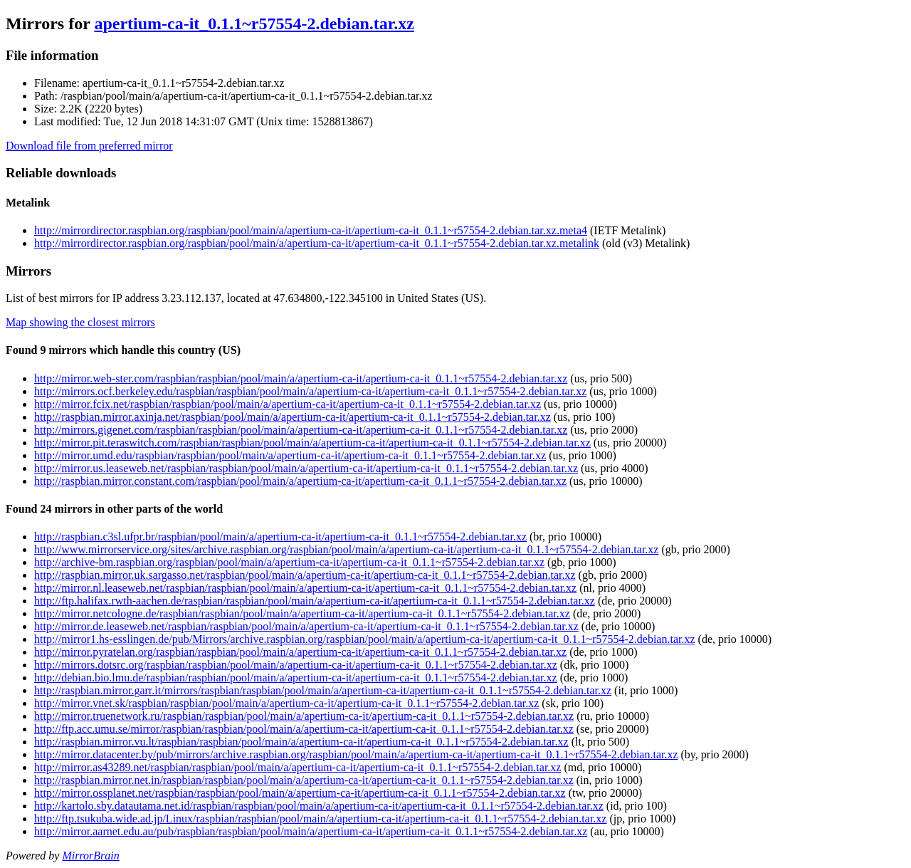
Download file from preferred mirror (89, 146)
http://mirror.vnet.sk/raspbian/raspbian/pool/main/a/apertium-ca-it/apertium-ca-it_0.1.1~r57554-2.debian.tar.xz (286, 703)
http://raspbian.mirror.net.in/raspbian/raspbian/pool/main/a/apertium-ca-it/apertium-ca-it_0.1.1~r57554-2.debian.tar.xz (304, 780)
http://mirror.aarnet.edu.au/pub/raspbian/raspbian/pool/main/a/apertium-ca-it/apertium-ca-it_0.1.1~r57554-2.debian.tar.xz (310, 831)
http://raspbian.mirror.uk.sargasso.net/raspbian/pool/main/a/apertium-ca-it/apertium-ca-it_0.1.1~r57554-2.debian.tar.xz (305, 575)
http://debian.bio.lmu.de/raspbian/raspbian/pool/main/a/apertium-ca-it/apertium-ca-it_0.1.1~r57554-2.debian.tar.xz (295, 677)
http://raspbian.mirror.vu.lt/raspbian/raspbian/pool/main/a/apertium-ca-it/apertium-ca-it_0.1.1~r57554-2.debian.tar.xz (301, 742)
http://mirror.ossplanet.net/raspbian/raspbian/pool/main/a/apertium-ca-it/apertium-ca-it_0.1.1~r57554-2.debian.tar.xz (300, 793)
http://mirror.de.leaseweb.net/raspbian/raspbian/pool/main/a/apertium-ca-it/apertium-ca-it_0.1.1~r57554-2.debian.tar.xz (306, 626)
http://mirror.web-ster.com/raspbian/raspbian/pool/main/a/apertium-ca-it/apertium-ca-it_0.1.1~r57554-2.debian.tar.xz (300, 378)
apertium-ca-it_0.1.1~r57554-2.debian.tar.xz (254, 23)
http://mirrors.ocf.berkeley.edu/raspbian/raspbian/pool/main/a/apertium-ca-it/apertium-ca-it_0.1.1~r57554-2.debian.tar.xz (310, 391)
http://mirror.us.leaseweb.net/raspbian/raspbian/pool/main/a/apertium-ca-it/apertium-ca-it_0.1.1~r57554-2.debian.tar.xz (306, 468)
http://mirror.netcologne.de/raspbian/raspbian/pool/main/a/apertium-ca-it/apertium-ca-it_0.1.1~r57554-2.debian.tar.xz (302, 613)
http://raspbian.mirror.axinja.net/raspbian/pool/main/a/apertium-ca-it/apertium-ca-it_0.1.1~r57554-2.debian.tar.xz (292, 417)
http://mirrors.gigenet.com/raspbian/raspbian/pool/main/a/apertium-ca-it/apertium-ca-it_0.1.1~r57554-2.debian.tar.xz (300, 430)
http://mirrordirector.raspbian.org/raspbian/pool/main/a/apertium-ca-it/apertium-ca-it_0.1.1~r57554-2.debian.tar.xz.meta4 (310, 230)
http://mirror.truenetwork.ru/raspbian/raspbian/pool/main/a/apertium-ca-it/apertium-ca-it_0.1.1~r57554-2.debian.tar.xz (304, 716)
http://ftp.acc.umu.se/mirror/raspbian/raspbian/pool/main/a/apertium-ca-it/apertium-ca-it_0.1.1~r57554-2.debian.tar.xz (304, 729)
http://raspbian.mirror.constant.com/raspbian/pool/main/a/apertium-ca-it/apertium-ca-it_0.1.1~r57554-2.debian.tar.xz (300, 481)
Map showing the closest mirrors (80, 322)
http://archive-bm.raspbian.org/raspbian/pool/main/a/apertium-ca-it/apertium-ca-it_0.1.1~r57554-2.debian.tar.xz (289, 562)
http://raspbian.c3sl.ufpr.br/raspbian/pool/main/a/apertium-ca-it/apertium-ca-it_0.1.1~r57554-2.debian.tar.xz (280, 536)
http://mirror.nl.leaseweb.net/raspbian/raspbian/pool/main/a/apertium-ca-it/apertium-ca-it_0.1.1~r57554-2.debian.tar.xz (305, 588)
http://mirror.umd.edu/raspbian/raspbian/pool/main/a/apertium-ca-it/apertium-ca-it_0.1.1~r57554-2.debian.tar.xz (290, 455)
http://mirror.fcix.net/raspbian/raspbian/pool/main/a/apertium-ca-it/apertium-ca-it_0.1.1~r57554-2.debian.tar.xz (287, 404)
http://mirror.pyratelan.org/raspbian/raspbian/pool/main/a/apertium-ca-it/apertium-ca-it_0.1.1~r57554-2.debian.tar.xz (300, 652)
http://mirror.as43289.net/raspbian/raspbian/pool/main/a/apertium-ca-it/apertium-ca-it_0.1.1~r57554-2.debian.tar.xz (297, 767)
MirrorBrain (90, 855)
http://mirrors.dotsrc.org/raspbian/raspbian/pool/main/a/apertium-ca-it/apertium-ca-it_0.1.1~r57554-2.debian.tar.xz (295, 665)
